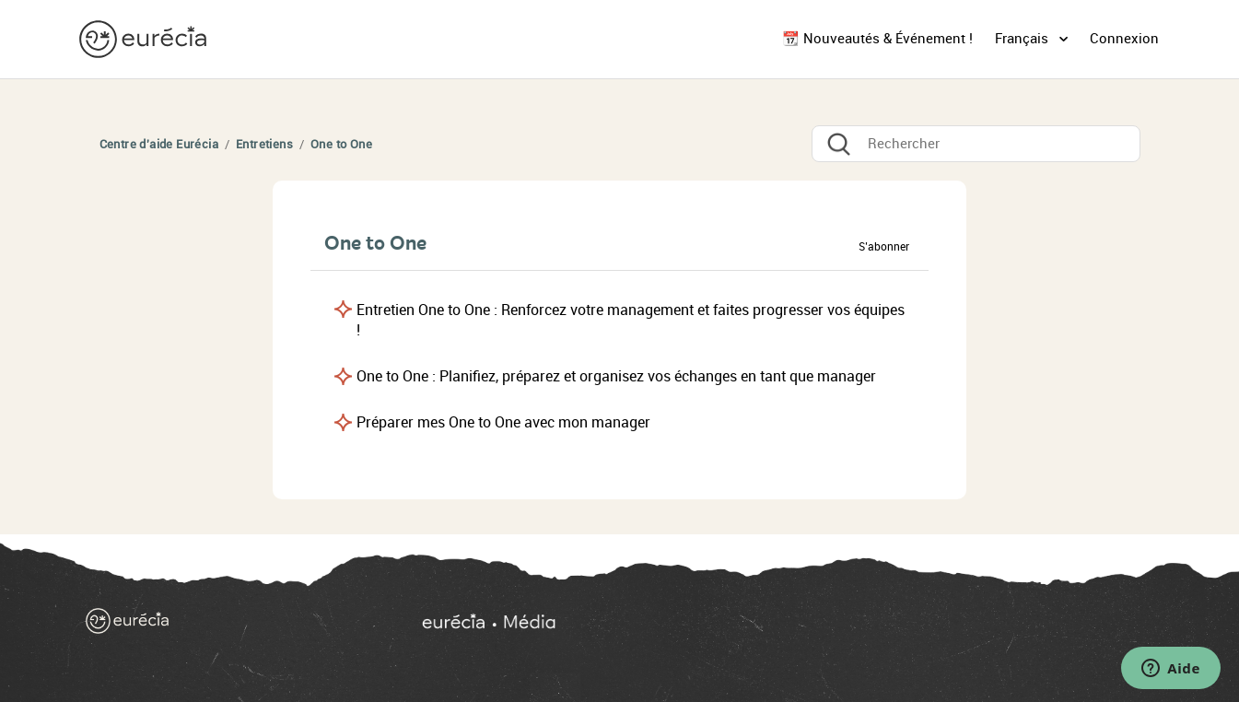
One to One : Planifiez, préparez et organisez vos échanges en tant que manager (616, 376)
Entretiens (264, 144)
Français (1023, 38)
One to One (341, 144)
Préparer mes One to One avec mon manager (503, 422)
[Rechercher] (976, 143)
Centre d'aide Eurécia (158, 144)
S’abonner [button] (884, 246)
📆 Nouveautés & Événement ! (877, 38)
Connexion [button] (1124, 38)
